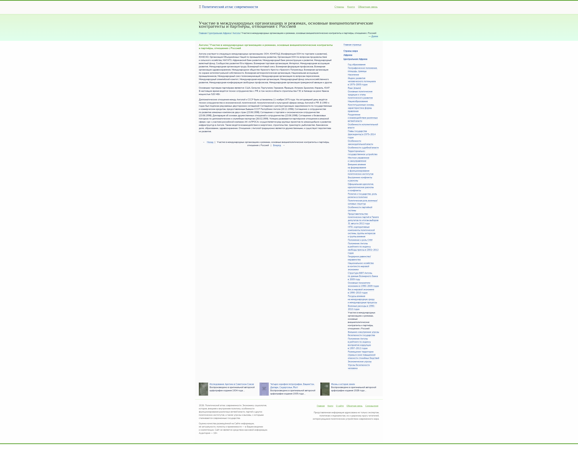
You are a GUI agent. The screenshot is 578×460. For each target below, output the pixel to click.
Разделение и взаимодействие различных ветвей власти (363, 117)
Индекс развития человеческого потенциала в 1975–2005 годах (362, 81)
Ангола (236, 33)
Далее (374, 36)
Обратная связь (368, 7)
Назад (210, 142)
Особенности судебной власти (363, 147)
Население (353, 74)
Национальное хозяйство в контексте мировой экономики (361, 266)
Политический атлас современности (230, 7)
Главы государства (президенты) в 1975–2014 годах (362, 134)
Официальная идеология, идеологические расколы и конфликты (361, 187)
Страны (339, 7)
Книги (351, 7)
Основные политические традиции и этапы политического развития (360, 94)
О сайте (340, 405)
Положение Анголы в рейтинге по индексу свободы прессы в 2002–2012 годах (363, 248)
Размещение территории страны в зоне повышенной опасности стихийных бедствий (363, 355)
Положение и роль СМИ (360, 240)
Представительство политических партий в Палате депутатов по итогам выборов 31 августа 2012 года (363, 218)
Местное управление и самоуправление (358, 159)
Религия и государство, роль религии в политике (362, 196)
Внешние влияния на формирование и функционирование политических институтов (360, 169)
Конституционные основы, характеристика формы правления (361, 108)
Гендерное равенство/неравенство (359, 258)
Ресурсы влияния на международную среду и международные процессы (362, 299)
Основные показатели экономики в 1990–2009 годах (363, 284)
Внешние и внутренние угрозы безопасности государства (363, 334)
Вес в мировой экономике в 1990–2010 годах (361, 291)
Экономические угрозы (360, 361)
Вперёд (277, 145)
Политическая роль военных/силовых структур (362, 202)
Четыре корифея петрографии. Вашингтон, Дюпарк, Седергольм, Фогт (292, 386)
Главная (203, 33)
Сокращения (371, 405)
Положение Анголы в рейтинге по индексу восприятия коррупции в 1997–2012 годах (359, 343)
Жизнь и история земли (343, 384)
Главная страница (352, 44)
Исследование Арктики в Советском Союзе (232, 384)
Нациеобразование (358, 101)
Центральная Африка (220, 33)
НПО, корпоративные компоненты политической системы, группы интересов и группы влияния (361, 232)
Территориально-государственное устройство (362, 153)
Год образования (356, 64)
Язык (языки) (354, 88)
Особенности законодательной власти (360, 143)
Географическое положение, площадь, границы (362, 70)
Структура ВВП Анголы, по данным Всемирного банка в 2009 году (363, 276)
